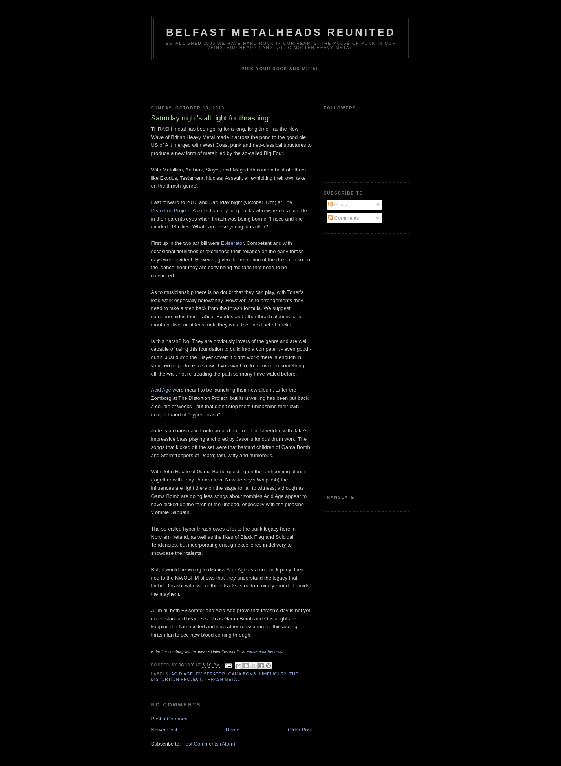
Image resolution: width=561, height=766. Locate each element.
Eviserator (232, 243)
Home (232, 730)
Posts (337, 205)
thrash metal (222, 679)
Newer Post (164, 730)
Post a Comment (170, 719)
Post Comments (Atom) (208, 744)
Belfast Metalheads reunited (281, 32)
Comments (343, 218)
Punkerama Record (263, 651)
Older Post (300, 730)
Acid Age (161, 390)
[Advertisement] (355, 359)
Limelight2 (272, 674)
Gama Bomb (242, 674)
